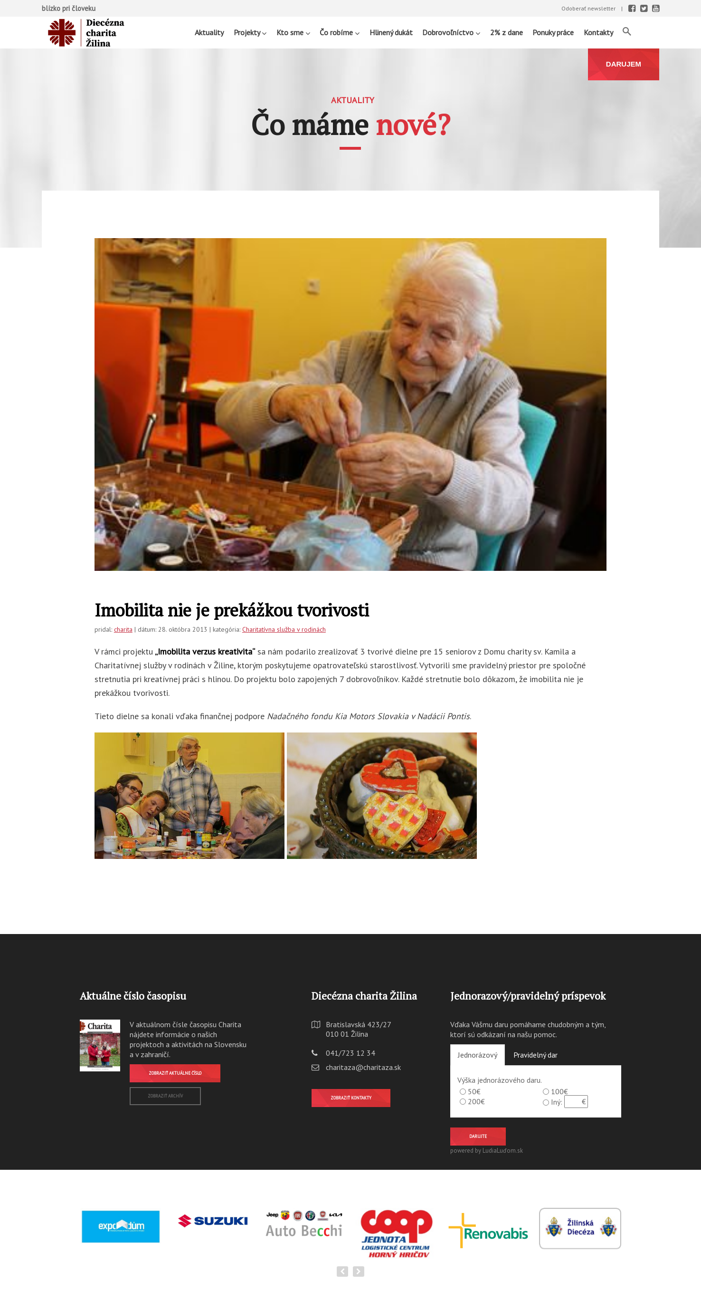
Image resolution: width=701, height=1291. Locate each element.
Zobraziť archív (165, 1095)
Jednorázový (477, 1055)
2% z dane (506, 32)
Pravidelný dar (535, 1055)
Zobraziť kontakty (351, 1097)
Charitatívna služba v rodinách (284, 629)
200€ (476, 1101)
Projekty (250, 32)
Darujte (478, 1136)
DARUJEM (623, 64)
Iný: (556, 1102)
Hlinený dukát (391, 32)
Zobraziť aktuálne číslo (175, 1073)
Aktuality (209, 32)
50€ (474, 1091)
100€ (559, 1091)
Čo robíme (340, 32)
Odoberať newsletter (588, 8)
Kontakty (598, 32)
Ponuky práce (553, 32)
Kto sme (293, 32)
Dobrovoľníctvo (451, 32)
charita (123, 629)
